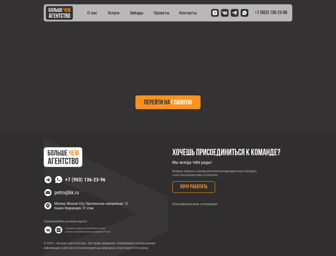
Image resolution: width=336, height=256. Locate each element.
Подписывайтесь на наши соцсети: (65, 221)
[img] (59, 13)
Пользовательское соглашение (194, 204)
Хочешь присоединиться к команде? (226, 153)
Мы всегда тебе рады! (192, 162)
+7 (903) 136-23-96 (85, 180)
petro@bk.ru (66, 193)
